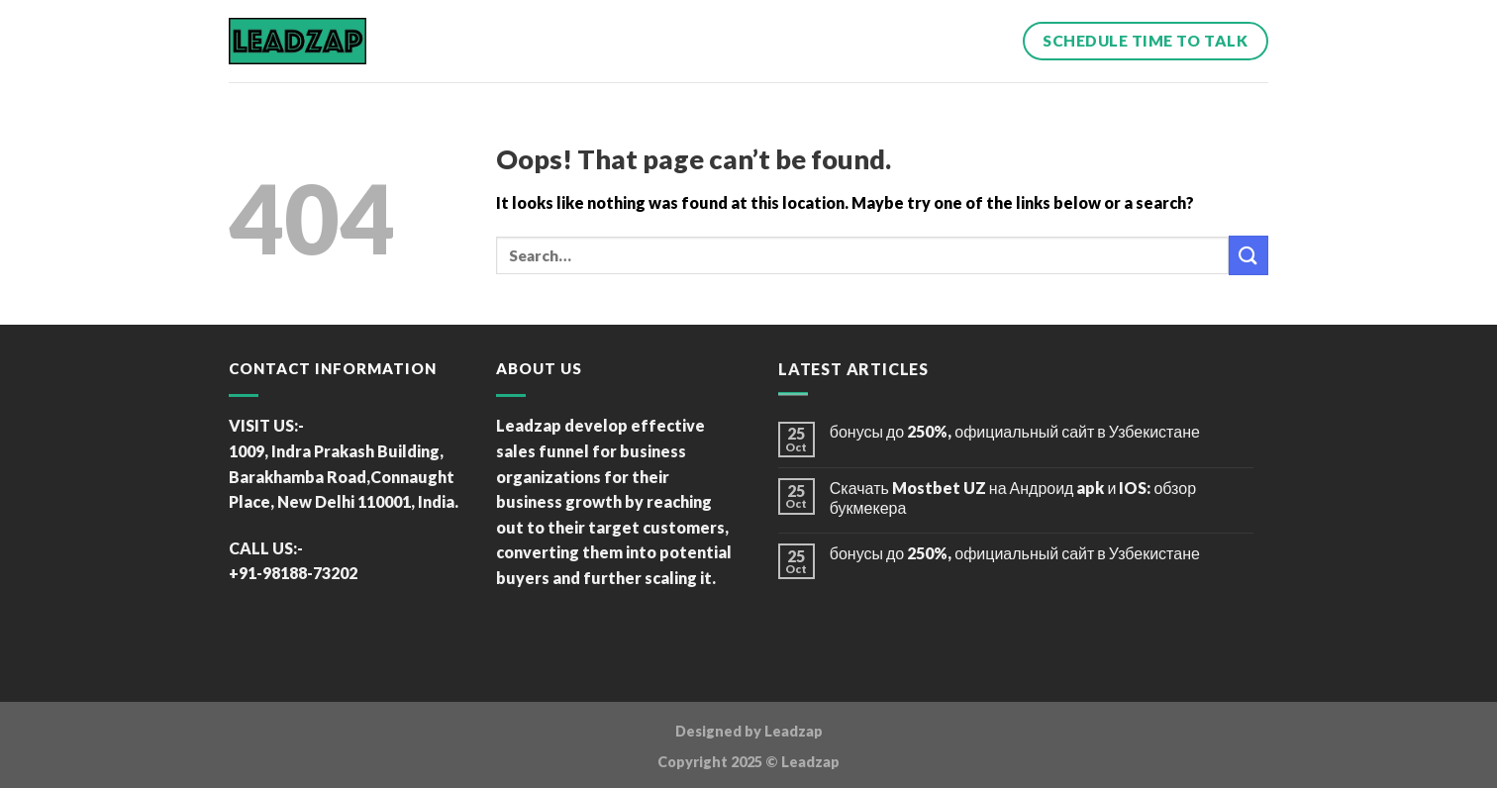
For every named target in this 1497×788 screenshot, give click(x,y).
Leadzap (793, 731)
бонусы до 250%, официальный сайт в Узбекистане (1015, 431)
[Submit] (1248, 255)
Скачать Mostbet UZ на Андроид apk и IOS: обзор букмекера (1013, 497)
